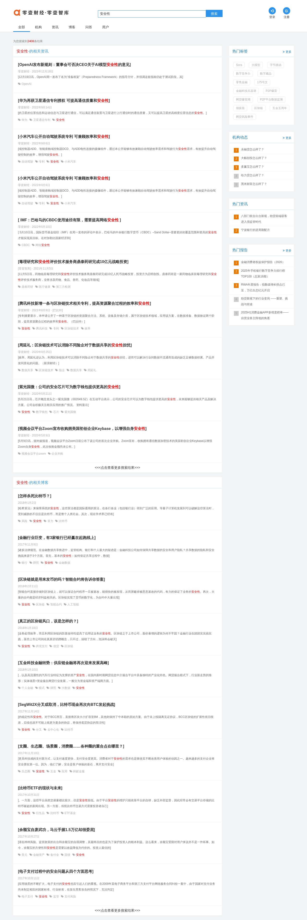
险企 (61, 370)
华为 (24, 120)
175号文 (262, 82)
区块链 (40, 604)
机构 (38, 27)
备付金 (54, 854)
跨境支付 (41, 646)
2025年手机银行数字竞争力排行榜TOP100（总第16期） (263, 273)
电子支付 (27, 896)
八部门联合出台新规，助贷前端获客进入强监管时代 (264, 218)
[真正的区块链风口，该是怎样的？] (48, 621)
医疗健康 (44, 286)
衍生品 (40, 813)
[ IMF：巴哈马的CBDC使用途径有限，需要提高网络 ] (69, 220)
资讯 (55, 27)
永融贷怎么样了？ (252, 149)
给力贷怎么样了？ (252, 175)
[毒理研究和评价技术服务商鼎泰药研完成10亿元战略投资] (73, 262)
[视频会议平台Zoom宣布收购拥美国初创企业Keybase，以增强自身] (82, 429)
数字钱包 (41, 412)
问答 (88, 27)
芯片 (56, 412)
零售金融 (242, 82)
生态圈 (26, 771)
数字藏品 (266, 73)
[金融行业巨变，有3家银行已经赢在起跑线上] (57, 538)
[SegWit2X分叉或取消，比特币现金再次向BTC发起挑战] (66, 705)
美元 (24, 854)
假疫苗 (240, 108)
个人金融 (27, 688)
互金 (53, 771)
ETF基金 (70, 813)
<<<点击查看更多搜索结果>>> (117, 467)
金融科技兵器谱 (246, 91)
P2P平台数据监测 (271, 99)
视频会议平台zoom (34, 453)
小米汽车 (70, 161)
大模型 (256, 65)
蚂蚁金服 (78, 771)
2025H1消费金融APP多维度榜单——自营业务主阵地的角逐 (265, 315)
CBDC (26, 245)
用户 (105, 27)
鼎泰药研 (27, 286)
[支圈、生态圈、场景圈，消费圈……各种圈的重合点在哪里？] (71, 746)
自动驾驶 (27, 161)
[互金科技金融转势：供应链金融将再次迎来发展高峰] (63, 663)
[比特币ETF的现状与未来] (40, 788)
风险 (24, 521)
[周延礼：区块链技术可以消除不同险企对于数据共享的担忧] (75, 345)
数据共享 (27, 370)
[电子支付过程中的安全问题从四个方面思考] (56, 871)
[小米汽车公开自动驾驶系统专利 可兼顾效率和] (64, 137)
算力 (50, 521)
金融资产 (39, 854)
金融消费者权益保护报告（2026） (263, 262)
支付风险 (70, 896)
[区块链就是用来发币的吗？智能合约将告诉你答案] (61, 579)
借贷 (56, 646)
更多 (286, 51)
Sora (239, 65)
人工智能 (73, 604)
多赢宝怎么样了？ (252, 166)
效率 (87, 328)
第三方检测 (62, 286)
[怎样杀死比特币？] (34, 496)
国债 (67, 854)
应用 (64, 771)
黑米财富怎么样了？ (254, 184)
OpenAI (26, 84)
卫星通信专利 (41, 120)
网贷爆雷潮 (243, 99)
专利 (42, 161)
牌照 (36, 562)
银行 (24, 562)
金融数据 (64, 562)
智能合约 (56, 604)
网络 (42, 245)
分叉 (39, 729)
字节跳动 (275, 65)
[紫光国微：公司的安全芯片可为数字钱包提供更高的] (69, 387)
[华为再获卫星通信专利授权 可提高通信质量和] (64, 101)
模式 (42, 688)
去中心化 (53, 729)
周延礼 (91, 370)
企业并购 (57, 453)
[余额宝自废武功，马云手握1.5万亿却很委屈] (56, 830)
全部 (21, 27)
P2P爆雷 (271, 91)
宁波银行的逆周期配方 (255, 230)
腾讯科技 (41, 328)
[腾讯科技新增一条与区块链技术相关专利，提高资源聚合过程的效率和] (84, 303)
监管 (56, 896)
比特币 (62, 521)
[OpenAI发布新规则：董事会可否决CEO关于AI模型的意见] (74, 65)
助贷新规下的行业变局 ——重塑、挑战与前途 (264, 301)
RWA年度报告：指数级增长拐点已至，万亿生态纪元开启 (263, 287)
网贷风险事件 (244, 116)
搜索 (214, 14)
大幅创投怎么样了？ (254, 158)
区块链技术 (72, 328)
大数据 (66, 688)
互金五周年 (279, 108)
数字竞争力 (243, 73)
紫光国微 (70, 412)
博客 (72, 27)
